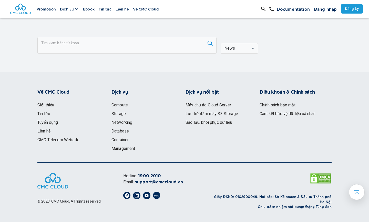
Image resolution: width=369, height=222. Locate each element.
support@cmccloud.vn (159, 182)
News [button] (229, 48)
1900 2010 (149, 176)
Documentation (293, 9)
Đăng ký (352, 9)
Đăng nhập (325, 9)
